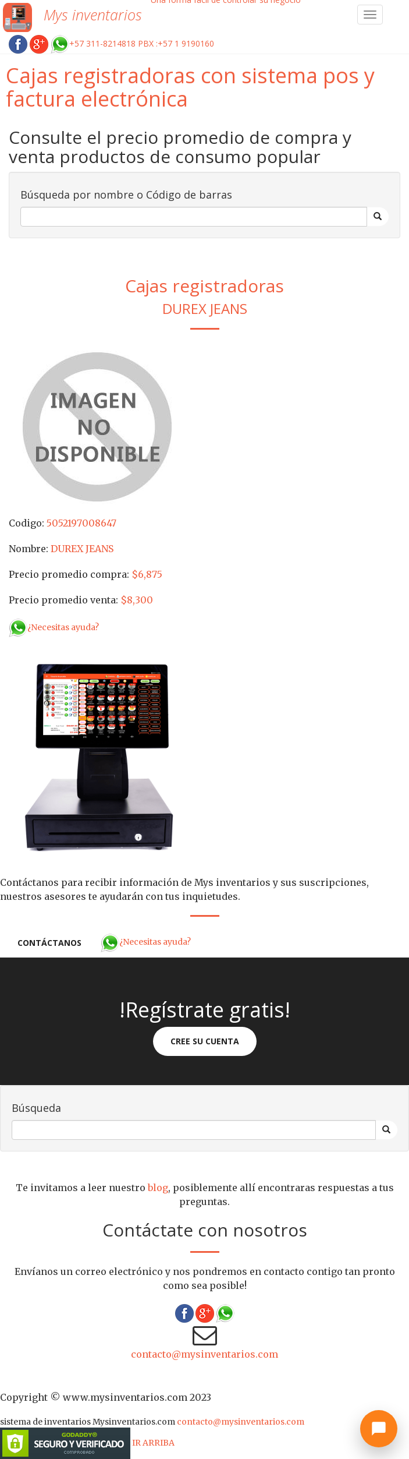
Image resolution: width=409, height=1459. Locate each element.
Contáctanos (49, 942)
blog (158, 1187)
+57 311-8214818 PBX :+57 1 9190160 (132, 43)
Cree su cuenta (204, 1041)
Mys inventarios (93, 14)
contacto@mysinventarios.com (204, 1354)
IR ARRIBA (153, 1442)
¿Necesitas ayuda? (54, 627)
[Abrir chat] (378, 1428)
